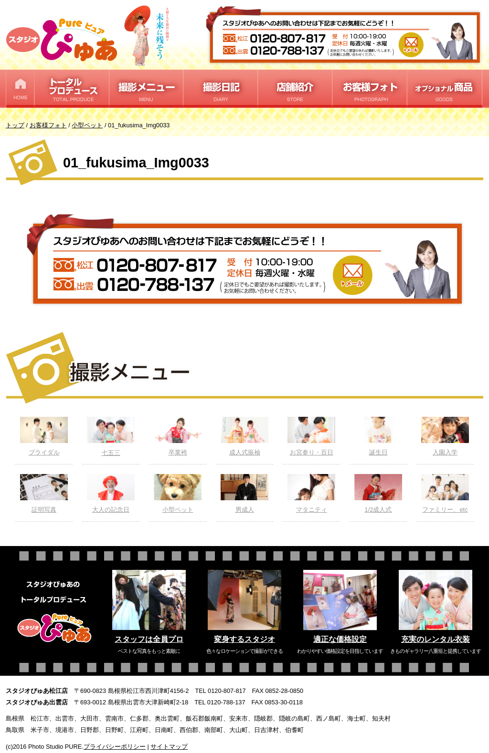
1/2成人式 (378, 493)
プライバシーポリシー (115, 746)
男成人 (244, 493)
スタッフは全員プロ (149, 639)
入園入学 (445, 436)
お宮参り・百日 (311, 436)
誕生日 (378, 436)
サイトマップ (169, 746)
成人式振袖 (244, 436)
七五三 (111, 436)
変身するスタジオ (244, 639)
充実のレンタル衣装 (435, 639)
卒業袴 (178, 436)
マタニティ (311, 493)
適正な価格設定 (340, 639)
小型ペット (178, 493)
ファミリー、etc (445, 493)
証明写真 (44, 493)
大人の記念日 (111, 493)
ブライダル (44, 436)
